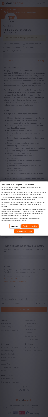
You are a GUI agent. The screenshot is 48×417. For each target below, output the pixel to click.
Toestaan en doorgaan (24, 231)
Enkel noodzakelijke (30, 226)
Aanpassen (15, 226)
